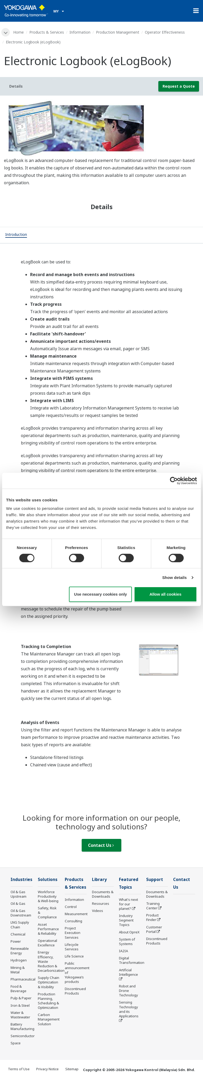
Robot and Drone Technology (128, 990)
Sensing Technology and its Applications (129, 1009)
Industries (21, 879)
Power (16, 941)
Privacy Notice (47, 1069)
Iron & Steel (20, 1005)
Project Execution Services (72, 932)
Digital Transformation (131, 960)
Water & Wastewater (20, 1014)
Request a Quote (179, 86)
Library (99, 879)
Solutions (47, 879)
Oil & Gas (18, 903)
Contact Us (101, 845)
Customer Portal (154, 929)
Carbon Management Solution (48, 1019)
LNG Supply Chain (20, 924)
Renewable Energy (20, 950)
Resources (100, 903)
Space (16, 1043)
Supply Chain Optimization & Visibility (48, 982)
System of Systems (127, 941)
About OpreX (129, 932)
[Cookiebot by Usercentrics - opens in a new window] (174, 481)
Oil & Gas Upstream (18, 894)
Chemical (18, 934)
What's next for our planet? (128, 904)
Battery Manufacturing (22, 1026)
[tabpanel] (101, 128)
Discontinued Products (75, 991)
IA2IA (123, 950)
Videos (97, 910)
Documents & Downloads (102, 894)
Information (80, 32)
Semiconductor (23, 1035)
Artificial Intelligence (128, 972)
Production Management (117, 32)
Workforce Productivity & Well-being (48, 896)
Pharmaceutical (23, 979)
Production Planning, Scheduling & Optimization (48, 1001)
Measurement (76, 913)
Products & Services (46, 32)
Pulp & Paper (21, 998)
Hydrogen (19, 960)
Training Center (153, 905)
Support (154, 879)
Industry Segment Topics (126, 920)
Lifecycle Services (72, 946)
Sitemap (72, 1069)
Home (18, 32)
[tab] (16, 235)
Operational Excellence (47, 942)
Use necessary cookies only (100, 594)
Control (71, 906)
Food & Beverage (18, 988)
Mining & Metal (18, 969)
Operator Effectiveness (165, 32)
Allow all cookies (165, 594)
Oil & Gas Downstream (21, 913)
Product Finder (152, 917)
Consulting (73, 921)
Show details (174, 577)
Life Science (74, 956)
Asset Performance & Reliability (48, 929)
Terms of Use (19, 1069)
